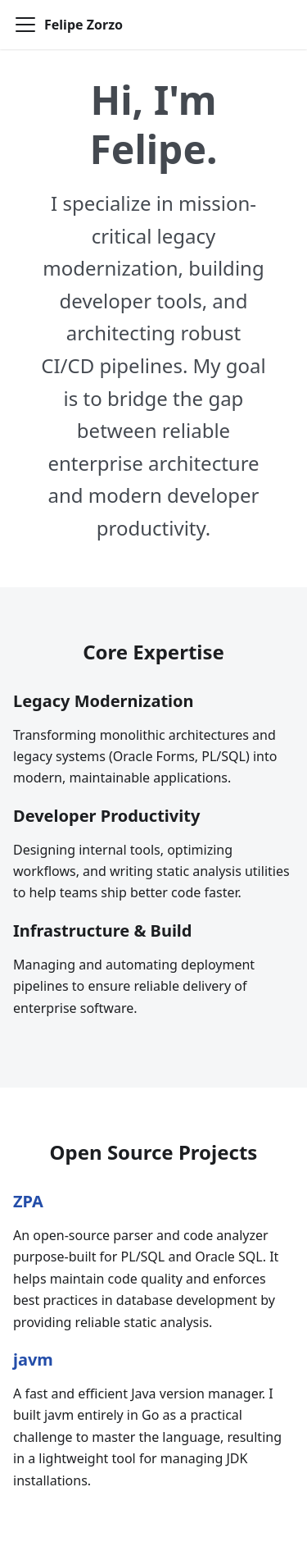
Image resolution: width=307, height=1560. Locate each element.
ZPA (28, 1201)
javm (33, 1359)
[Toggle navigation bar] (25, 24)
